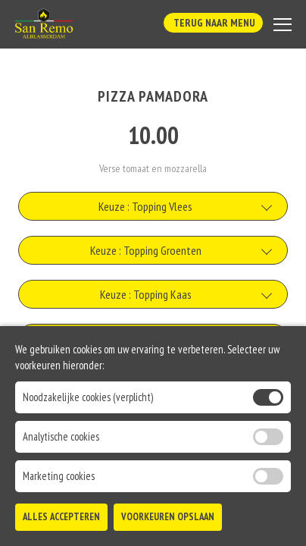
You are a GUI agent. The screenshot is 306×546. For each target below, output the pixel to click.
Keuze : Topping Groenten (145, 250)
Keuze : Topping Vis (146, 338)
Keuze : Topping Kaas (146, 294)
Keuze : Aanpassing (146, 382)
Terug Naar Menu (213, 23)
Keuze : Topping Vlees (145, 206)
